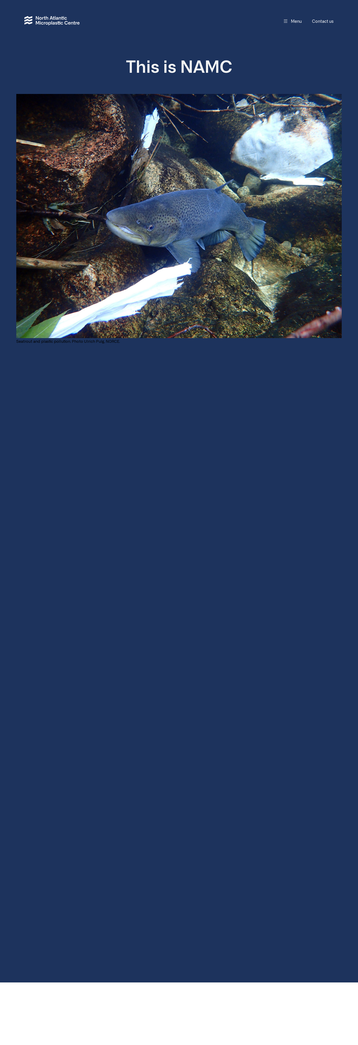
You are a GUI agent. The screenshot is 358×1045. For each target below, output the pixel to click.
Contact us (323, 20)
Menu (296, 20)
